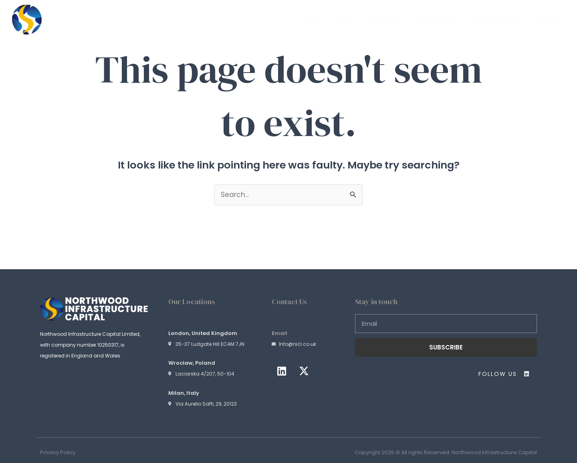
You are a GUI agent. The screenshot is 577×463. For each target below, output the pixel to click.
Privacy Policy (57, 452)
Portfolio (386, 19)
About (345, 19)
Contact (547, 19)
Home (311, 19)
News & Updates (495, 19)
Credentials (437, 19)
